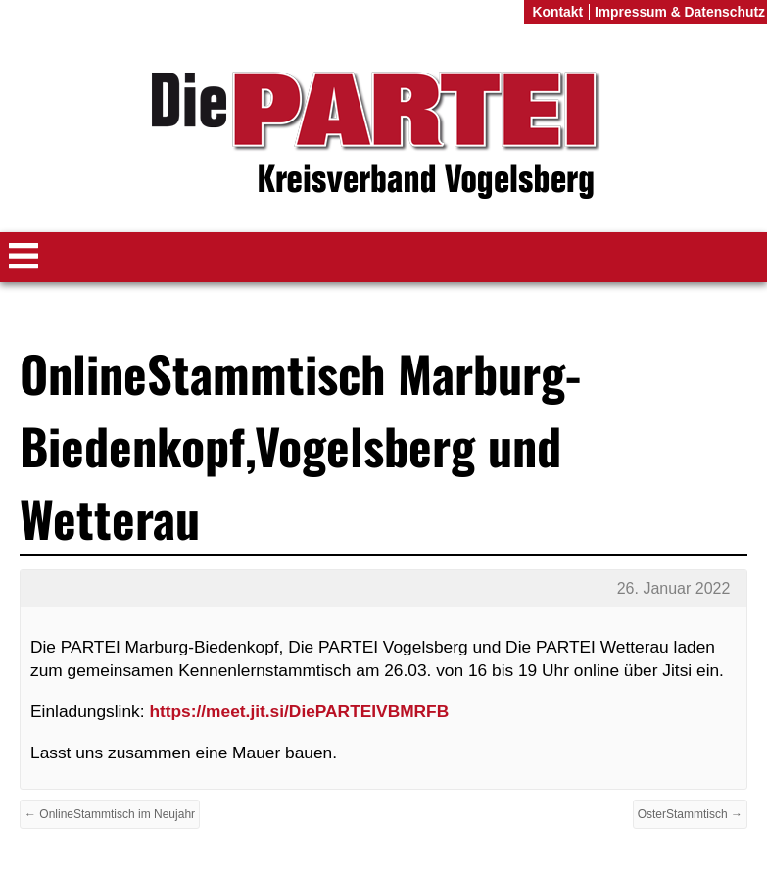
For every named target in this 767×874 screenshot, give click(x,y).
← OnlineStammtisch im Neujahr (109, 814)
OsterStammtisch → (690, 814)
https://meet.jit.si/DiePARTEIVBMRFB (299, 711)
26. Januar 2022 (674, 588)
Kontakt (557, 12)
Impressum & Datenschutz (680, 12)
